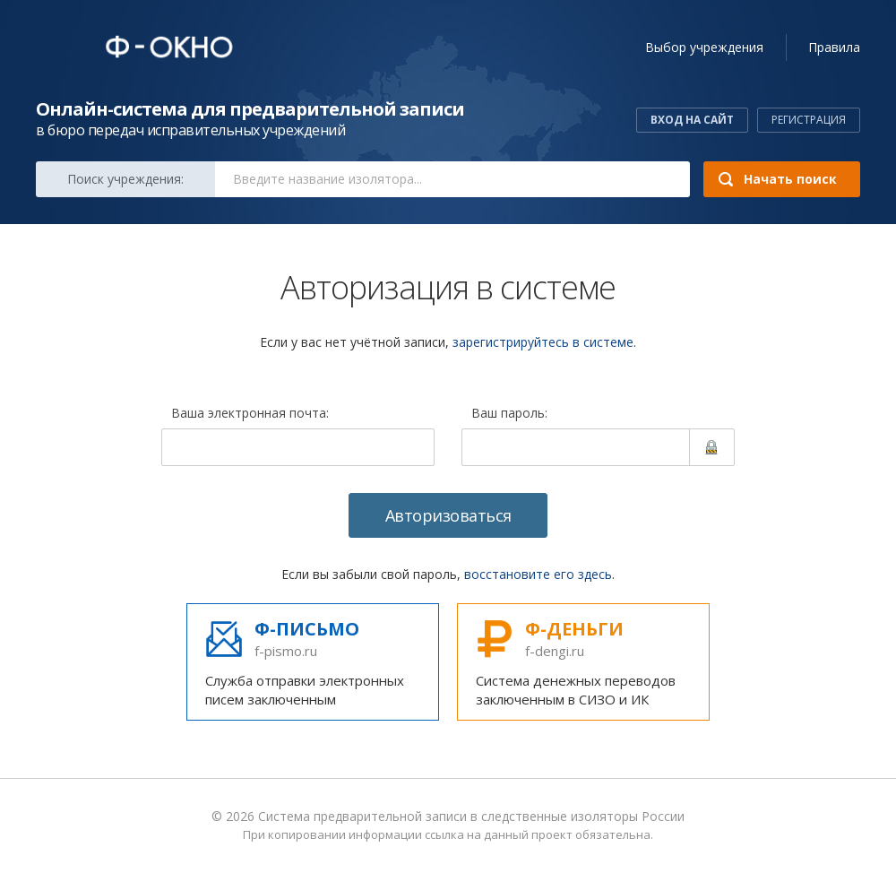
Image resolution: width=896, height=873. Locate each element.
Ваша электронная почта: (250, 414)
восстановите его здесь (538, 574)
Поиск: (125, 178)
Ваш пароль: (509, 414)
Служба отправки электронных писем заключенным (312, 662)
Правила (834, 47)
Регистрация (808, 119)
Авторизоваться (448, 515)
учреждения (704, 47)
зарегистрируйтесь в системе (542, 341)
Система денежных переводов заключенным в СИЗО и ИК (583, 662)
